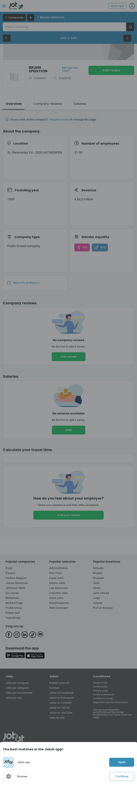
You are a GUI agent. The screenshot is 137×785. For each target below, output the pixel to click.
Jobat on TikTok (59, 707)
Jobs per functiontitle (19, 692)
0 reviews (40, 77)
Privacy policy (100, 690)
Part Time (55, 573)
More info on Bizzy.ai (23, 282)
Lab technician (58, 588)
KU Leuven (12, 593)
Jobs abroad (101, 593)
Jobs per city (14, 697)
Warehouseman (59, 603)
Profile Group (14, 607)
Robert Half (13, 612)
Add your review (68, 515)
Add (69, 430)
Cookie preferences (103, 694)
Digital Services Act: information (110, 702)
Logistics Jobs (58, 593)
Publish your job (59, 682)
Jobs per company (17, 682)
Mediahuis (12, 598)
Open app (117, 6)
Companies (14, 17)
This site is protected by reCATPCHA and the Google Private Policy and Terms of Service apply (112, 713)
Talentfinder (13, 617)
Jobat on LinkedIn (60, 702)
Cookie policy (100, 686)
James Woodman (17, 583)
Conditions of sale (103, 698)
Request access (59, 119)
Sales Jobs (56, 598)
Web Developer (58, 607)
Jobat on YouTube (60, 712)
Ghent (97, 588)
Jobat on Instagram (61, 697)
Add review (111, 70)
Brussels (98, 578)
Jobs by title (57, 717)
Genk (96, 583)
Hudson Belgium (16, 578)
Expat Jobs (56, 578)
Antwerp (98, 568)
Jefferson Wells (15, 588)
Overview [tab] (14, 103)
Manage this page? (70, 69)
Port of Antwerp (103, 607)
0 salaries (65, 77)
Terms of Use (100, 682)
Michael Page (14, 603)
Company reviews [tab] (47, 103)
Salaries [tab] (79, 103)
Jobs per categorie (17, 687)
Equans (10, 573)
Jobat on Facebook (61, 692)
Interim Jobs (57, 583)
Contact (54, 687)
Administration (58, 568)
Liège (96, 598)
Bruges (97, 573)
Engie (9, 568)
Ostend (97, 603)
